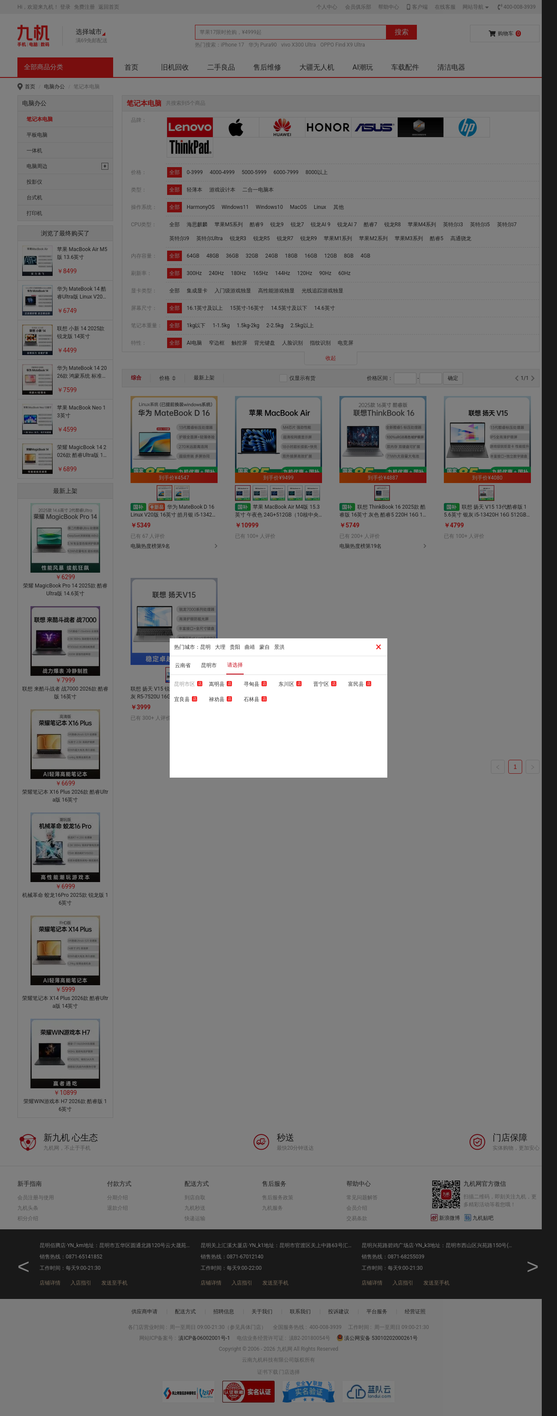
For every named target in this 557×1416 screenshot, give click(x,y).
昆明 (205, 647)
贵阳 (235, 647)
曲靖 (250, 647)
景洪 (279, 647)
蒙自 (264, 647)
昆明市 (209, 665)
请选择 (235, 665)
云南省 (183, 665)
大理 (220, 647)
